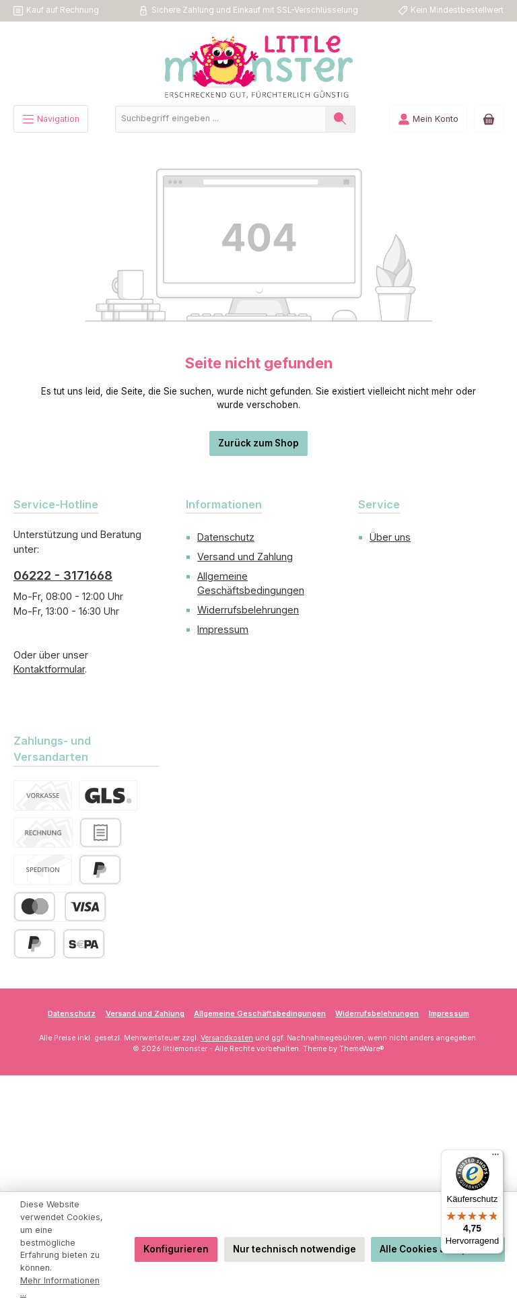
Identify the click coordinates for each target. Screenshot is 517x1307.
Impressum (222, 629)
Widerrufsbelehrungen (248, 609)
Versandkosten (227, 1038)
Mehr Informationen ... (60, 1286)
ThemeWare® (361, 1048)
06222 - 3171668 (62, 575)
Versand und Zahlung (245, 556)
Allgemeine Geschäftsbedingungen (260, 1013)
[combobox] (220, 119)
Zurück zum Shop (258, 443)
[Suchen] (340, 119)
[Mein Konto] (428, 119)
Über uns (390, 537)
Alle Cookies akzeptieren (438, 1249)
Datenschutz (225, 537)
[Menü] (50, 119)
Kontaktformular (49, 669)
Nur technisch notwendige (294, 1249)
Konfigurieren (176, 1249)
